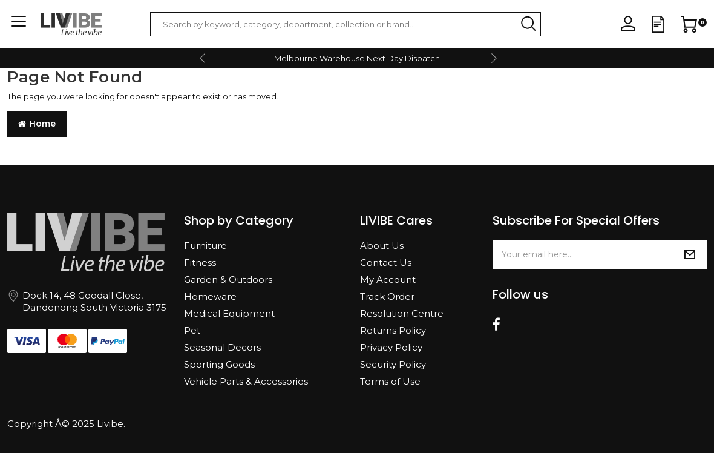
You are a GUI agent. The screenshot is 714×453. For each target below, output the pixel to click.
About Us (382, 245)
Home (37, 123)
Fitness (200, 262)
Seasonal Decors (222, 347)
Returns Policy (393, 330)
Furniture (205, 245)
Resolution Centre (402, 313)
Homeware (210, 296)
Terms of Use (390, 381)
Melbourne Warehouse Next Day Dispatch (357, 58)
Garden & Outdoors (228, 279)
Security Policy (393, 364)
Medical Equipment (229, 313)
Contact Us (385, 262)
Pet (192, 330)
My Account (388, 279)
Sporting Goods (219, 364)
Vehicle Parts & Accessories (246, 381)
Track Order (387, 296)
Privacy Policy (391, 347)
